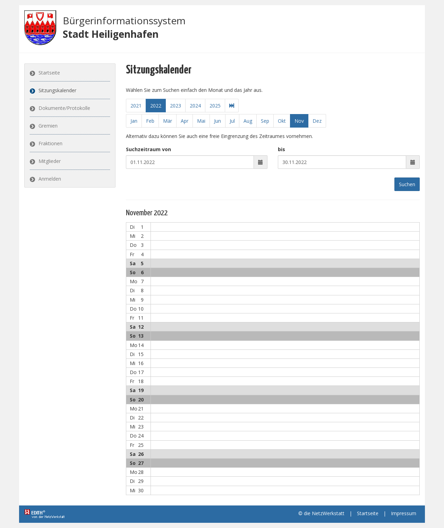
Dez (317, 121)
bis (281, 149)
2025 (214, 105)
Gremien (48, 125)
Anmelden (50, 178)
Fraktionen (50, 143)
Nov (299, 121)
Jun (217, 121)
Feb (150, 121)
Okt (282, 121)
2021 (135, 105)
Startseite (49, 72)
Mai (201, 121)
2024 (194, 105)
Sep (265, 121)
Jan (133, 121)
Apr (184, 121)
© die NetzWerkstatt (321, 513)
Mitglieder (50, 161)
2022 (155, 105)
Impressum (403, 513)
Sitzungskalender (57, 90)
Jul (232, 121)
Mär (167, 121)
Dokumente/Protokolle (64, 108)
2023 (175, 105)
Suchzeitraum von (148, 149)
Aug (248, 121)
